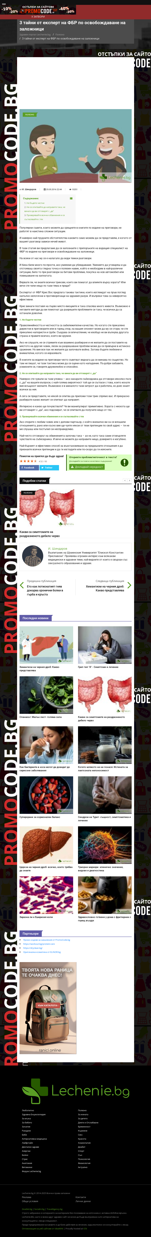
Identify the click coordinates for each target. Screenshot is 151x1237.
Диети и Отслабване (88, 1122)
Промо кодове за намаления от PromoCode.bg (46, 939)
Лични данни (83, 1201)
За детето (83, 1118)
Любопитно (28, 1110)
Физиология (84, 1163)
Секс (80, 1134)
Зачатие (26, 1126)
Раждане (26, 1130)
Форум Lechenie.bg (31, 1171)
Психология (84, 1159)
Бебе (24, 1134)
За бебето (27, 1122)
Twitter (46, 467)
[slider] (28, 461)
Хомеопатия (84, 1142)
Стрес (25, 1159)
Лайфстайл (27, 1142)
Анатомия (27, 1163)
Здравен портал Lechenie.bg (35, 34)
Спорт (81, 1150)
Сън (80, 1155)
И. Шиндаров (29, 189)
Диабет (81, 1146)
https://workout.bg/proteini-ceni (39, 943)
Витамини (27, 1167)
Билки (25, 1155)
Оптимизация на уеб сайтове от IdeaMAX (42, 1228)
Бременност (84, 1126)
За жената (83, 1114)
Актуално (82, 1167)
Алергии (26, 1150)
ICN (85, 1228)
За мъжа (26, 1118)
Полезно (59, 34)
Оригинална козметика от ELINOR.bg (42, 952)
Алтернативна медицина (34, 1138)
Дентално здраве (30, 1146)
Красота (82, 1138)
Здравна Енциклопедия (34, 1114)
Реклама (26, 1197)
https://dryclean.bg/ (33, 948)
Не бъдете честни (35, 203)
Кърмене (82, 1130)
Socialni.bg (39, 1209)
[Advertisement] (76, 84)
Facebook (27, 467)
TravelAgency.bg (54, 1209)
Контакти (81, 1197)
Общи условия (30, 1201)
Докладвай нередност (87, 467)
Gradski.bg (27, 1209)
